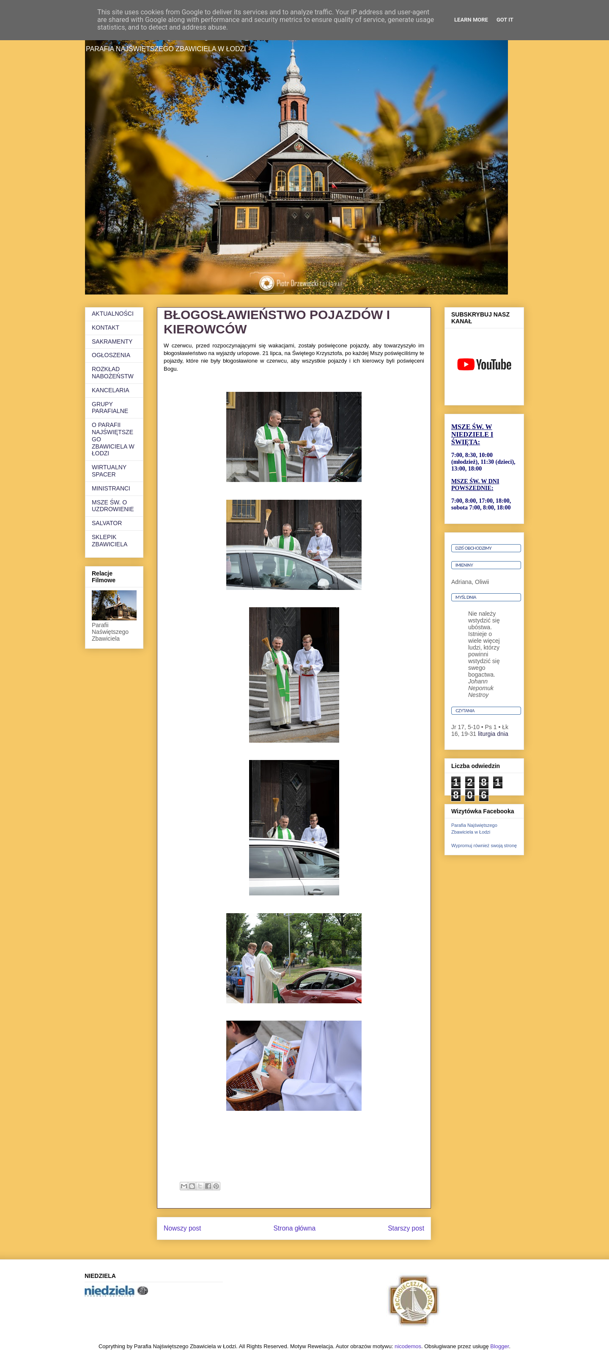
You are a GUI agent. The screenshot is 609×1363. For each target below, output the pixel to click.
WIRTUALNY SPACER (109, 471)
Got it (505, 20)
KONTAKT (105, 327)
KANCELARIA (110, 390)
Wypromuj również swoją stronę (484, 845)
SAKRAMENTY (112, 341)
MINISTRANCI (111, 488)
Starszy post (406, 1228)
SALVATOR (107, 523)
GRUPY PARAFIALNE (110, 408)
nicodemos (408, 1346)
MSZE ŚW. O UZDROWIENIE (113, 506)
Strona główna (294, 1228)
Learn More (471, 20)
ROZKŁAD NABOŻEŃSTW (113, 373)
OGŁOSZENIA (111, 355)
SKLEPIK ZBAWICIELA (109, 541)
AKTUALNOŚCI (113, 313)
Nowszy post (182, 1228)
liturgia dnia (493, 733)
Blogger (499, 1346)
